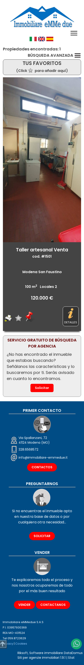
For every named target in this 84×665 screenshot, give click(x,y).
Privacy (8, 644)
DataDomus (73, 653)
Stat (71, 657)
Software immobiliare (46, 653)
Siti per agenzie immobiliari (38, 657)
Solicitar (42, 388)
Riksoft (22, 653)
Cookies (21, 644)
